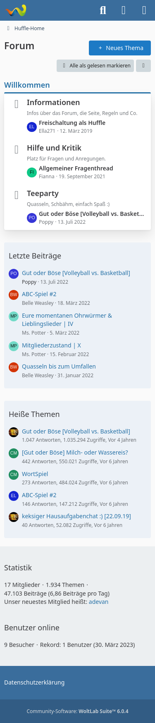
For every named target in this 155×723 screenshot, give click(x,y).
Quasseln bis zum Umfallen (59, 366)
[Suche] (103, 10)
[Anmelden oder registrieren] (123, 10)
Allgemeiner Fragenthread (76, 168)
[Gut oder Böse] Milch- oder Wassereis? (75, 452)
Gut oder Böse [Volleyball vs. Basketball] (93, 214)
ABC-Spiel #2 (39, 294)
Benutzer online (32, 627)
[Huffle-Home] (15, 10)
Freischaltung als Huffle (72, 123)
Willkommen (27, 85)
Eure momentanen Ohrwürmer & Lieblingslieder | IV (67, 319)
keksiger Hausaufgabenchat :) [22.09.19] (76, 516)
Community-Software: (77, 711)
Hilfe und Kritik (54, 148)
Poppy (29, 281)
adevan (99, 602)
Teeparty (43, 193)
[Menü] (144, 10)
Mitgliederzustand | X (51, 345)
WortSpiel (35, 474)
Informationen (53, 102)
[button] (143, 66)
